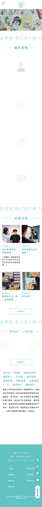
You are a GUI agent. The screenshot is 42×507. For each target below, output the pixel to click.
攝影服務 (21, 47)
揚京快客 (19, 496)
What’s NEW (21, 331)
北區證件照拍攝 (15, 493)
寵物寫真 (11, 474)
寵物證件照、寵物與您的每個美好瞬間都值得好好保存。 (21, 404)
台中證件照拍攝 (19, 491)
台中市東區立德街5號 (23, 456)
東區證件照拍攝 (30, 491)
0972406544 (24, 453)
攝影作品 (11, 481)
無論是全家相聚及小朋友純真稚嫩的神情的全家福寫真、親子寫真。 (21, 393)
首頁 (11, 468)
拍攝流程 (21, 218)
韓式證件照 (30, 468)
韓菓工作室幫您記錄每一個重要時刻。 (19, 389)
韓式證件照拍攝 (26, 493)
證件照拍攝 (10, 491)
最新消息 (30, 481)
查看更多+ (21, 311)
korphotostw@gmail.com (23, 460)
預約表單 (11, 487)
